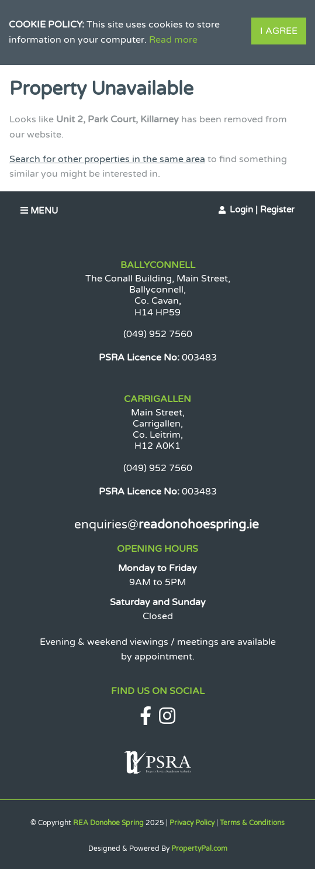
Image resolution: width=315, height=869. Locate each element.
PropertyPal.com (199, 848)
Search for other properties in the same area (107, 159)
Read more (173, 40)
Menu (39, 210)
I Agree (278, 31)
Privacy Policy (191, 823)
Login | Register (262, 209)
